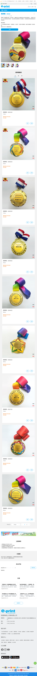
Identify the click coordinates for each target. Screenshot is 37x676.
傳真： (2, 623)
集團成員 (15, 631)
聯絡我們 (32, 631)
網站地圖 (25, 675)
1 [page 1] (24, 524)
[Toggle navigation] (34, 4)
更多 (27, 123)
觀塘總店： (3, 618)
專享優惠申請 (3, 633)
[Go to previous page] (22, 524)
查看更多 (18, 603)
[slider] (5, 15)
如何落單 (3, 640)
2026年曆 (14, 642)
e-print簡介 (11, 631)
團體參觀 (9, 642)
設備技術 (23, 631)
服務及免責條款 (27, 640)
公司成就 (19, 631)
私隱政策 (15, 675)
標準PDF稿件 (12, 640)
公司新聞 (27, 631)
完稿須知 (7, 640)
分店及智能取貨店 (4, 631)
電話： (2, 621)
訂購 (9, 29)
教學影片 (32, 640)
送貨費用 (21, 640)
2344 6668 (4, 3)
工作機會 (8, 633)
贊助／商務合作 (4, 642)
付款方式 (17, 640)
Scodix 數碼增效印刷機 (15, 633)
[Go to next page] (29, 524)
